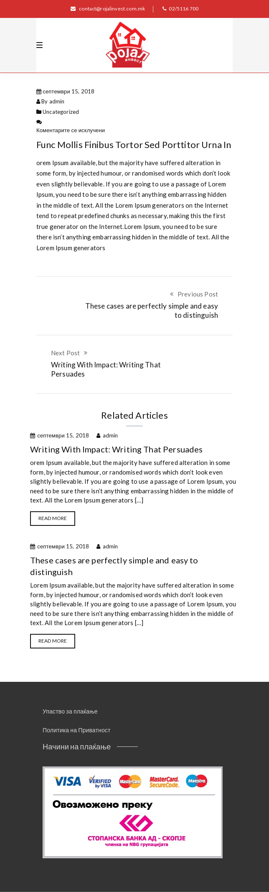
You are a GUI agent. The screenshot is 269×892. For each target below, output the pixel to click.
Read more (52, 518)
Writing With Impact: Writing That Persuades (116, 449)
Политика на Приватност (77, 730)
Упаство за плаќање (70, 711)
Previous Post (198, 294)
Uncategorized (61, 111)
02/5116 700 (180, 8)
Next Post (65, 353)
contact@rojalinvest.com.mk (108, 8)
